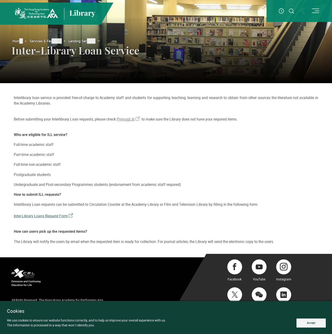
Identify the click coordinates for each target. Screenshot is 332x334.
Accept (310, 323)
